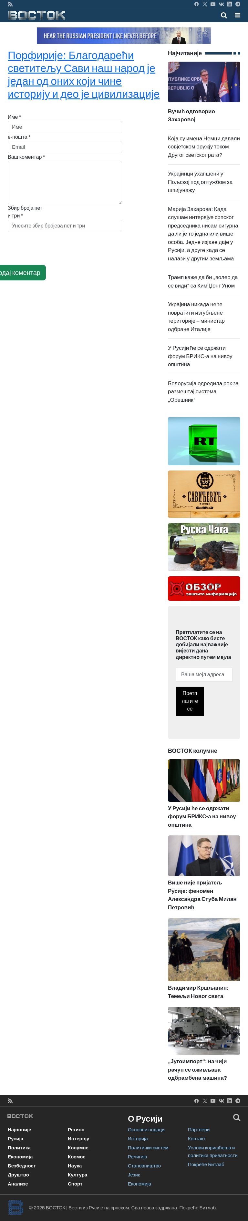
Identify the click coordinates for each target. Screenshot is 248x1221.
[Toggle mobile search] (224, 15)
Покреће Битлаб (206, 1164)
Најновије (19, 1129)
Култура (77, 1174)
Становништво (144, 1165)
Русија (15, 1138)
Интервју (78, 1138)
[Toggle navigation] (235, 15)
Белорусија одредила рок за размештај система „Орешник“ (203, 391)
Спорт (75, 1183)
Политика (19, 1147)
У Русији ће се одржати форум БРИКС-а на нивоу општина (200, 356)
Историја (138, 1138)
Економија (20, 1156)
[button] (237, 15)
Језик (134, 1174)
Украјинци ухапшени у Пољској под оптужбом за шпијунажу (200, 182)
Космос (77, 1156)
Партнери (199, 1129)
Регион (76, 1129)
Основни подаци (146, 1129)
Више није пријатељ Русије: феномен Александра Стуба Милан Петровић (204, 882)
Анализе (18, 1183)
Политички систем (148, 1147)
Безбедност (22, 1165)
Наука (75, 1165)
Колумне (78, 1147)
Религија (137, 1156)
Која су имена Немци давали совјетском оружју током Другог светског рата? (204, 147)
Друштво (18, 1174)
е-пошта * (19, 137)
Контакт (196, 1138)
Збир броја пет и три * (25, 211)
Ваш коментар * (26, 157)
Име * (14, 117)
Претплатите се (190, 701)
